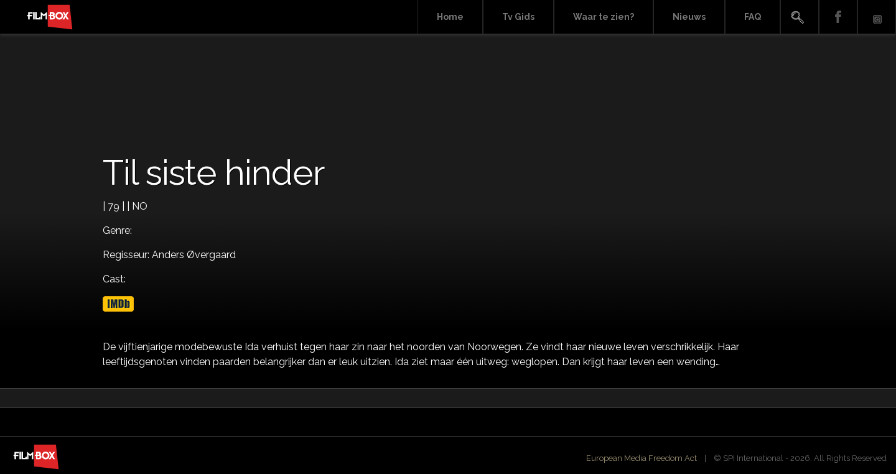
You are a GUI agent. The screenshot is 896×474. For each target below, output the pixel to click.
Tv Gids (518, 17)
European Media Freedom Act (641, 458)
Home (450, 17)
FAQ (752, 17)
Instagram (876, 17)
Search (799, 17)
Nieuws (689, 17)
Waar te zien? (603, 17)
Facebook (838, 17)
